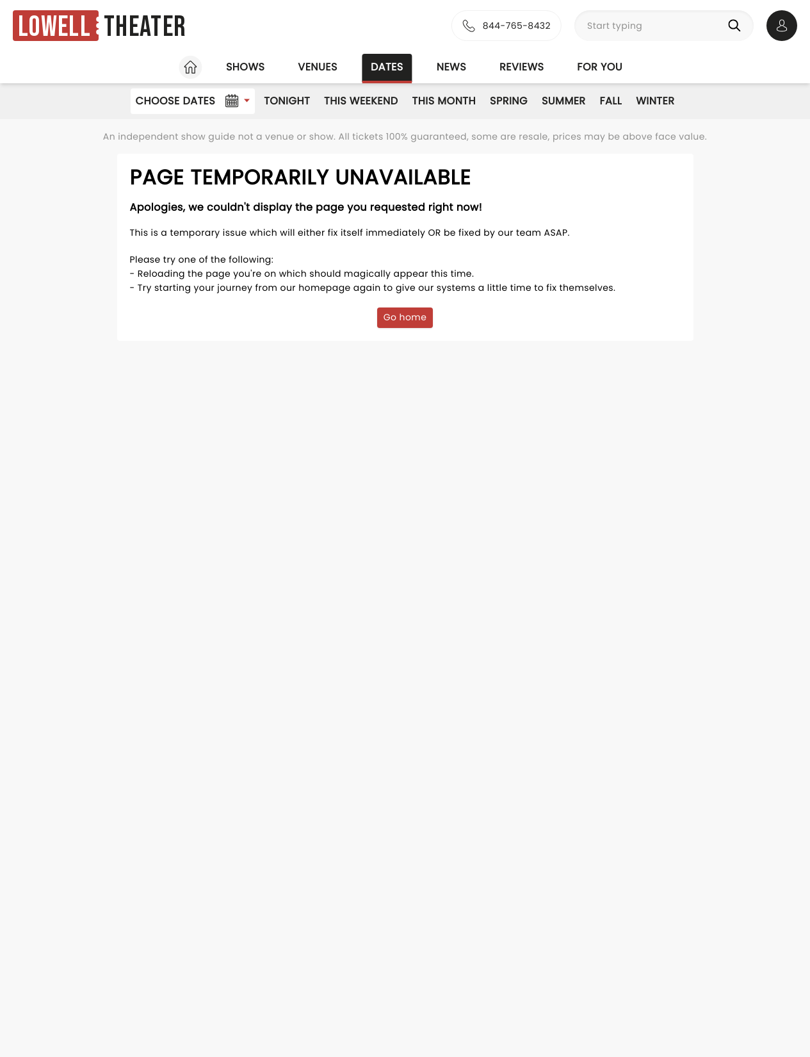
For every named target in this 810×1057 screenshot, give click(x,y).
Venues (317, 67)
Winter (655, 101)
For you (599, 67)
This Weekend (361, 101)
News (451, 67)
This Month (444, 101)
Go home (405, 317)
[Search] (737, 26)
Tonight (287, 101)
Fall (611, 101)
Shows (245, 67)
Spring (509, 101)
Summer (564, 101)
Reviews (521, 67)
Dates (387, 67)
